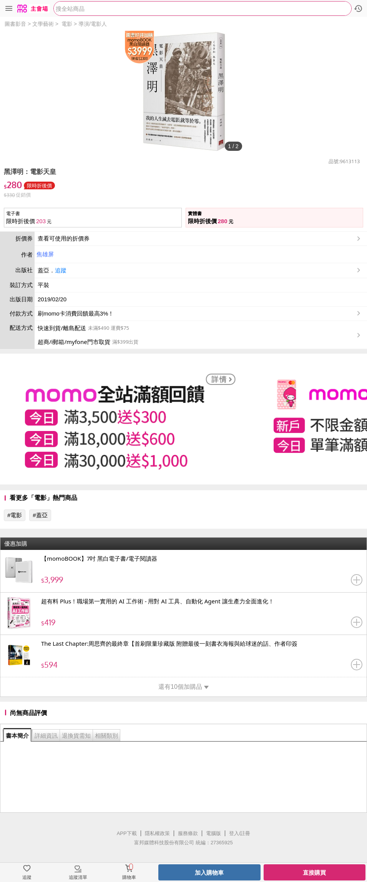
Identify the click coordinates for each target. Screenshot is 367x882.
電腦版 (213, 833)
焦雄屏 (45, 254)
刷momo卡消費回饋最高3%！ (76, 313)
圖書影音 (15, 24)
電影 (66, 24)
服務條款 (188, 833)
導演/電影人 (92, 24)
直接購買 (314, 872)
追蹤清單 (78, 877)
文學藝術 (43, 24)
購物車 (129, 877)
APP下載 (127, 833)
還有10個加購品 (183, 686)
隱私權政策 (157, 833)
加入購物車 (209, 872)
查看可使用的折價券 (200, 238)
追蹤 (60, 270)
